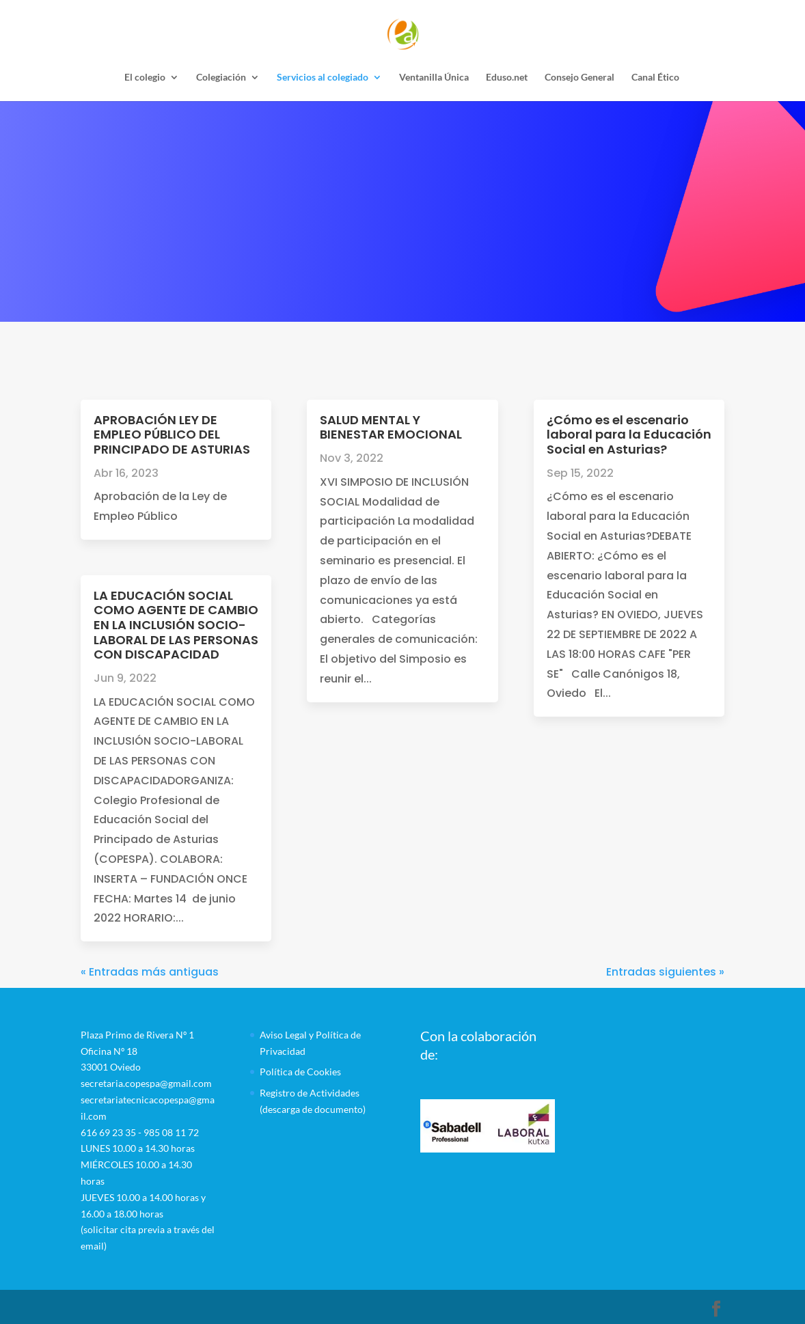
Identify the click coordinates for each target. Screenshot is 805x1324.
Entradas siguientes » (665, 972)
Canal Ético (655, 77)
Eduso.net (507, 77)
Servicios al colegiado (322, 77)
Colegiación (221, 77)
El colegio (144, 77)
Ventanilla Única (434, 77)
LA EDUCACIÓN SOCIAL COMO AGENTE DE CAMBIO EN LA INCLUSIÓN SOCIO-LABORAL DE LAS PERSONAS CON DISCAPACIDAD (176, 625)
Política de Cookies (300, 1071)
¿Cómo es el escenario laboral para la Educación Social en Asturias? (629, 434)
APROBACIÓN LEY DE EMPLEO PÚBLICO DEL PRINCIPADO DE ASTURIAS (172, 434)
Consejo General (579, 77)
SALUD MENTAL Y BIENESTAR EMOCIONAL (391, 427)
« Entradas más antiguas (150, 972)
